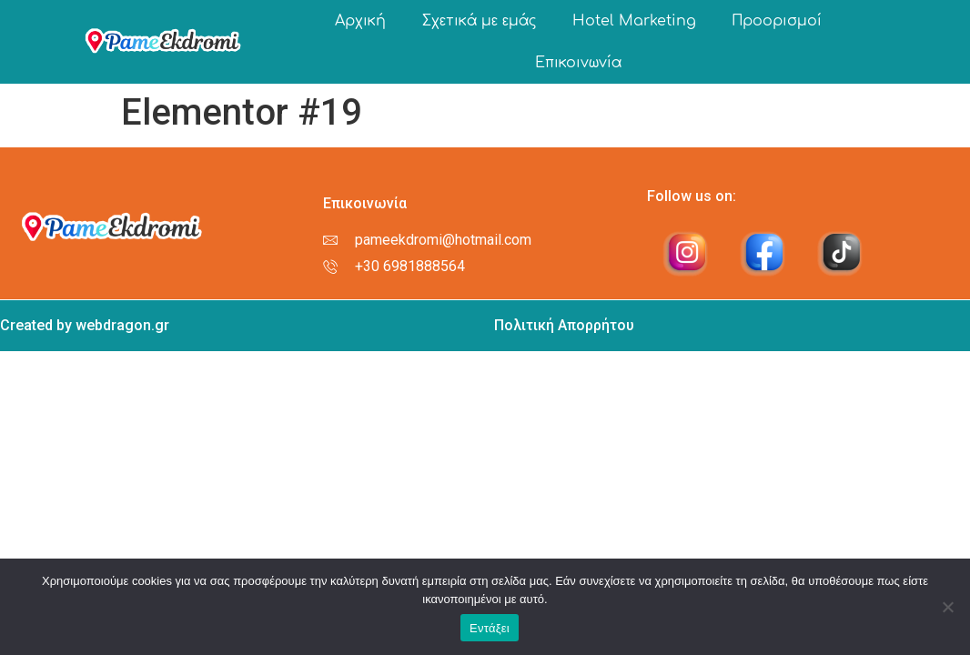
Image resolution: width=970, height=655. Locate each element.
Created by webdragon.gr (84, 325)
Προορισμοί (777, 21)
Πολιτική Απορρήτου (564, 325)
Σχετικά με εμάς (479, 21)
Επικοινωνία (578, 63)
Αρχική (360, 21)
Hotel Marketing (634, 21)
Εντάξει (490, 628)
